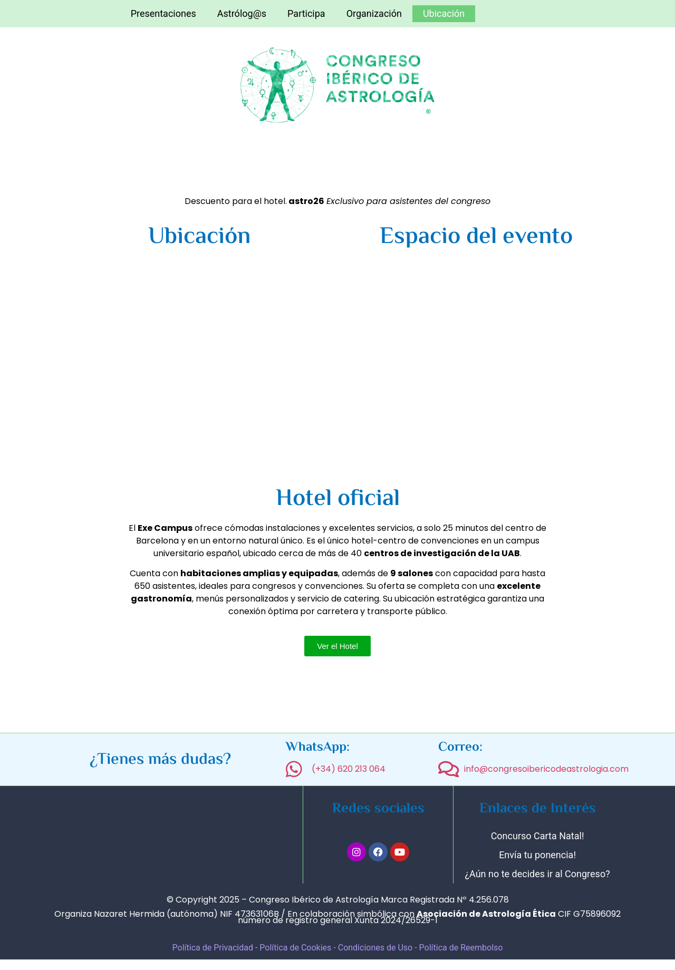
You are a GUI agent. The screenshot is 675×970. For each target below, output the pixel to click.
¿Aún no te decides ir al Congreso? (537, 873)
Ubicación (444, 13)
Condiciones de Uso (376, 948)
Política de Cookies (295, 948)
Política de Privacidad (212, 948)
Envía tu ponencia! (537, 854)
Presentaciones (163, 13)
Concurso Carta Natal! (537, 835)
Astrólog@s (241, 13)
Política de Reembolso (461, 948)
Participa (306, 13)
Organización (374, 13)
